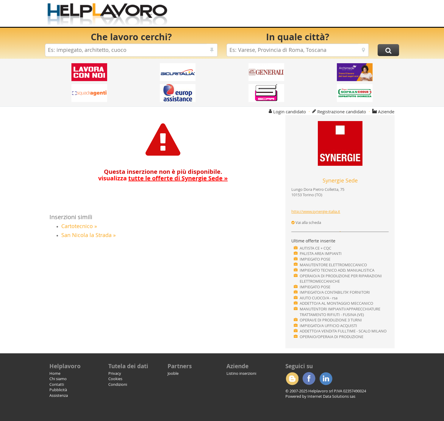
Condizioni (117, 384)
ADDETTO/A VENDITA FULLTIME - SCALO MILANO (343, 331)
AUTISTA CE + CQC (315, 248)
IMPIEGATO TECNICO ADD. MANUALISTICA (337, 270)
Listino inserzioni (241, 373)
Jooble (173, 373)
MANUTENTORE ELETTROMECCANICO (333, 264)
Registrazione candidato (341, 111)
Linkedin (325, 378)
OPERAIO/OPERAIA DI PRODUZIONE (331, 336)
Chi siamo (58, 378)
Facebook (308, 378)
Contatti (56, 384)
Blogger (291, 378)
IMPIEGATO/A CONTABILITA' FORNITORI (335, 292)
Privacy (114, 373)
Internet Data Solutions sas (331, 396)
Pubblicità (58, 389)
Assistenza (58, 395)
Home (54, 373)
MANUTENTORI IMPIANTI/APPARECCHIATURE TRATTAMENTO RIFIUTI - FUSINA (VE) (340, 311)
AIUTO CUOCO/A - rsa (318, 298)
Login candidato (289, 111)
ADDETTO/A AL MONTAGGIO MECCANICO (336, 303)
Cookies (115, 378)
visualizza (163, 178)
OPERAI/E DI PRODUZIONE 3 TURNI (331, 320)
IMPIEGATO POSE (315, 259)
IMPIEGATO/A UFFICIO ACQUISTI (328, 325)
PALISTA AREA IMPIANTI (321, 253)
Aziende (386, 111)
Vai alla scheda (306, 222)
